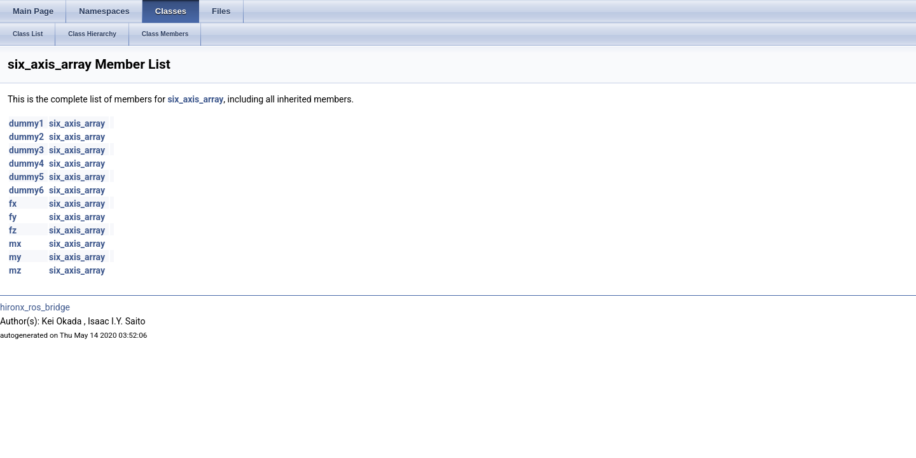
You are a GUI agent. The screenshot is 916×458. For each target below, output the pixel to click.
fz (13, 230)
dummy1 (26, 123)
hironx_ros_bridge (35, 307)
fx (13, 203)
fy (13, 217)
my (15, 257)
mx (15, 244)
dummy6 (26, 190)
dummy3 (26, 150)
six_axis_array (195, 99)
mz (15, 270)
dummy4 (26, 163)
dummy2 (26, 137)
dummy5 (26, 177)
